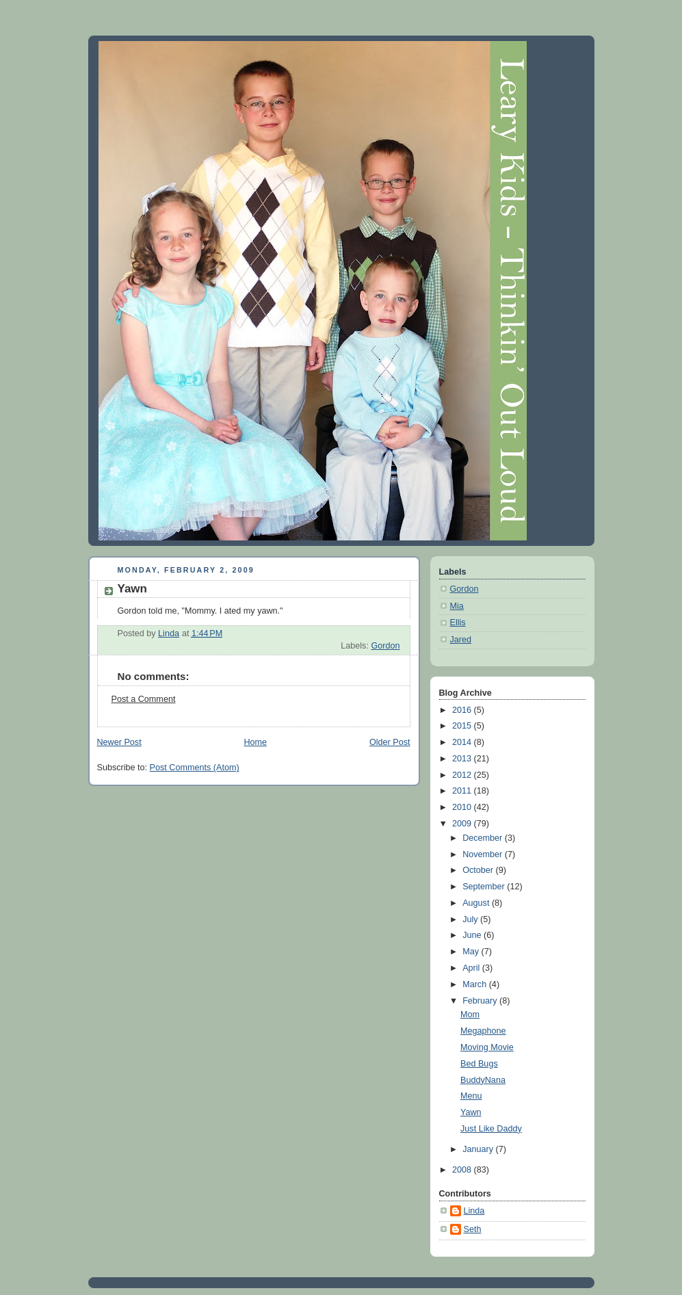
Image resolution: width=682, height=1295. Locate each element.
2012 (463, 775)
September (484, 886)
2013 (463, 758)
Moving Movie (487, 1047)
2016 (463, 710)
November (483, 854)
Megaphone (483, 1031)
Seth (473, 1229)
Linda (474, 1211)
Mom (470, 1014)
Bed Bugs (479, 1064)
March (475, 984)
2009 (463, 823)
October (478, 870)
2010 (463, 807)
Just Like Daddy (491, 1129)
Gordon (385, 646)
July (471, 919)
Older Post (389, 742)
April (472, 968)
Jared (461, 639)
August (477, 903)
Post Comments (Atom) (194, 767)
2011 (463, 791)
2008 (463, 1170)
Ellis (458, 622)
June (473, 935)
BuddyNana (483, 1080)
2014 (463, 742)
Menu (471, 1096)
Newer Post (119, 742)
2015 (463, 726)
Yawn (471, 1112)
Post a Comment (144, 699)
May (471, 951)
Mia (457, 606)
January (478, 1149)
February (480, 1001)
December (483, 838)
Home (255, 742)
